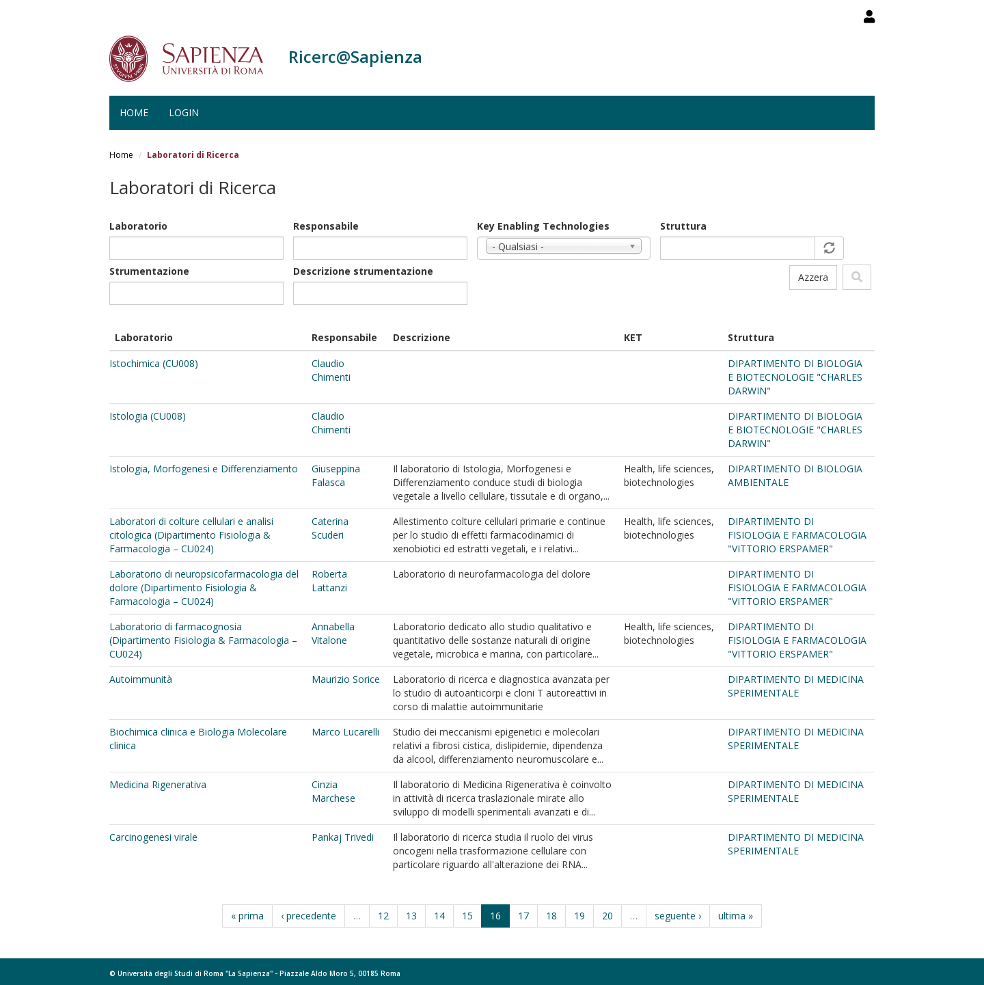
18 (551, 915)
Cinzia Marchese (333, 791)
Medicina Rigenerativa (157, 784)
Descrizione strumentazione (363, 271)
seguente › (678, 915)
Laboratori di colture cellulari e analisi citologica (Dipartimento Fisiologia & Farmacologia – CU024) (191, 535)
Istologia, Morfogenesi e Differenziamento (203, 468)
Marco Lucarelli (345, 731)
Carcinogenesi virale (153, 837)
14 (439, 915)
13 (411, 915)
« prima (247, 915)
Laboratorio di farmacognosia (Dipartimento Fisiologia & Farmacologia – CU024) (203, 640)
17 (523, 915)
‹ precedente (308, 915)
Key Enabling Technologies (543, 225)
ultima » (735, 915)
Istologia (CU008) (147, 415)
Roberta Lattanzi (329, 580)
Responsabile (326, 225)
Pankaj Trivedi (343, 837)
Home (134, 112)
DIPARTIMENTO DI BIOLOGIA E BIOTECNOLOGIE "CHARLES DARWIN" (795, 377)
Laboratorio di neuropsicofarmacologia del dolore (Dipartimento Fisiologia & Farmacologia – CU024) (204, 587)
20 (607, 915)
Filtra (857, 277)
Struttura (683, 225)
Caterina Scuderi (330, 528)
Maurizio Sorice (346, 679)
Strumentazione (149, 271)
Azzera (813, 277)
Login (184, 112)
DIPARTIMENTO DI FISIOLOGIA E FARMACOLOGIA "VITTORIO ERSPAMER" (797, 535)
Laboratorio (138, 225)
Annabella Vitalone (333, 633)
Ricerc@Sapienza (355, 56)
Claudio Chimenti (331, 370)
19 (579, 915)
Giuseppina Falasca (336, 475)
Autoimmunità (140, 679)
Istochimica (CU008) (153, 363)
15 (467, 915)
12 (383, 915)
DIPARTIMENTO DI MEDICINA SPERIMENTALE (796, 686)
